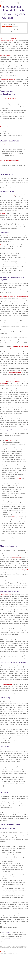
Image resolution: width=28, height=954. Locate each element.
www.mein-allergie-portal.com (8, 938)
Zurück (3, 951)
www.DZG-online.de (6, 932)
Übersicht (2, 1)
